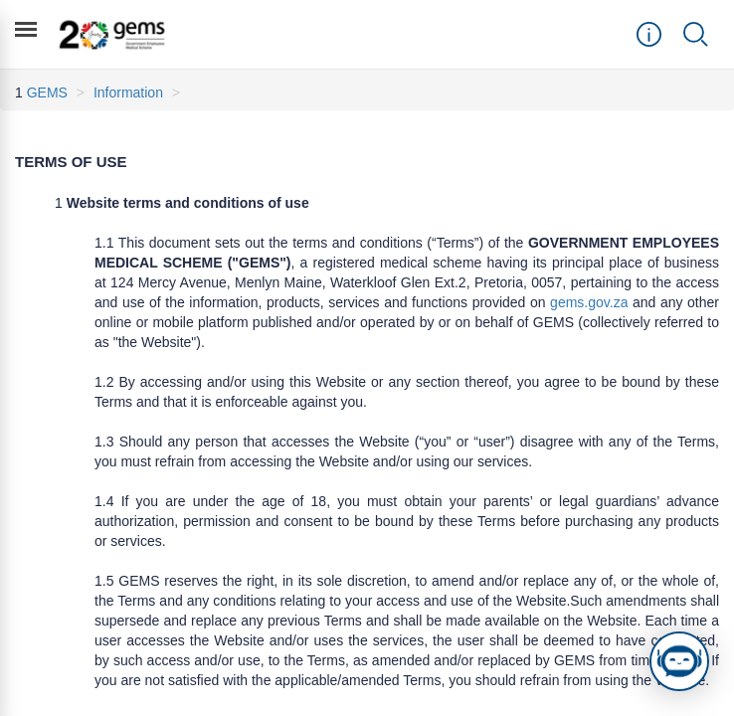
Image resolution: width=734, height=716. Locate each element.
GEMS (47, 92)
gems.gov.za (589, 302)
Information (128, 92)
